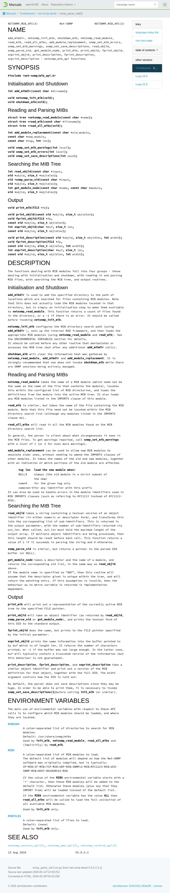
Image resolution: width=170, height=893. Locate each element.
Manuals (9, 13)
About (44, 4)
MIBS (11, 750)
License (157, 886)
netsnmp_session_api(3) (26, 845)
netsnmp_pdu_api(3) (62, 845)
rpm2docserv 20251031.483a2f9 (132, 886)
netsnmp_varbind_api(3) (99, 845)
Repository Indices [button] (62, 4)
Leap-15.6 (142, 84)
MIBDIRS (13, 724)
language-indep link (147, 32)
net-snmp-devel (47, 13)
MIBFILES (14, 816)
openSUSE (32, 4)
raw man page (144, 40)
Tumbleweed (27, 13)
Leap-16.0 (142, 76)
